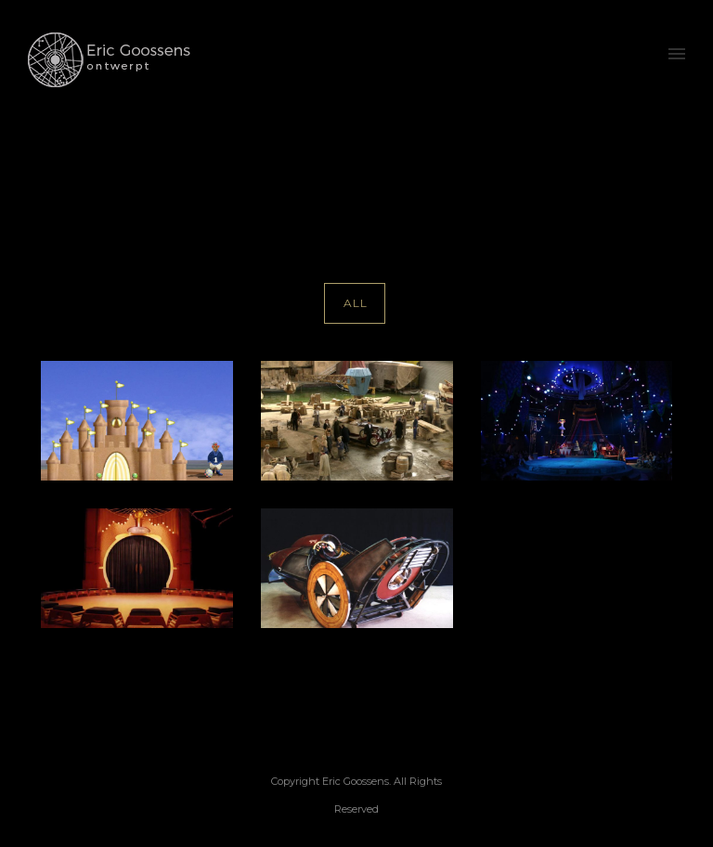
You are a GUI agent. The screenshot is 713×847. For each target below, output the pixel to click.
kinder (684, 164)
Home (570, 164)
